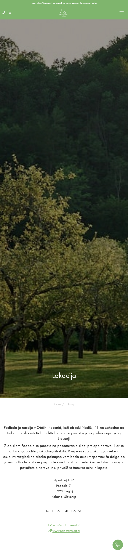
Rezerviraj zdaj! (88, 3)
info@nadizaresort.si (66, 525)
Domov (57, 404)
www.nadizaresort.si (66, 530)
